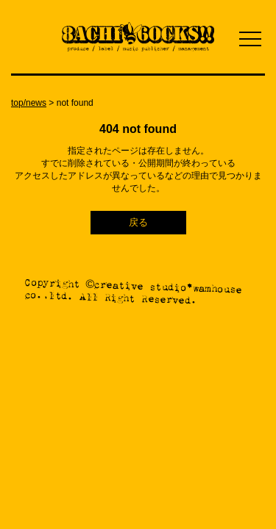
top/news (28, 103)
